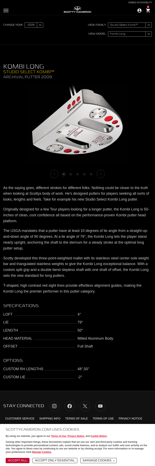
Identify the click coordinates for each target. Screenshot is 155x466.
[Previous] (54, 174)
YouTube (100, 406)
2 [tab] (70, 174)
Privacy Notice (76, 436)
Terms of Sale (76, 418)
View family (97, 25)
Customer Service (20, 418)
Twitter (85, 406)
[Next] (101, 174)
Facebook (70, 406)
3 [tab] (77, 174)
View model (97, 34)
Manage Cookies (41, 452)
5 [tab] (91, 174)
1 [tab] (64, 174)
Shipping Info (49, 418)
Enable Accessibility (140, 3)
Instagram (54, 406)
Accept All (17, 460)
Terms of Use (58, 436)
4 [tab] (84, 174)
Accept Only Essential (55, 460)
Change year (13, 25)
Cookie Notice (99, 436)
